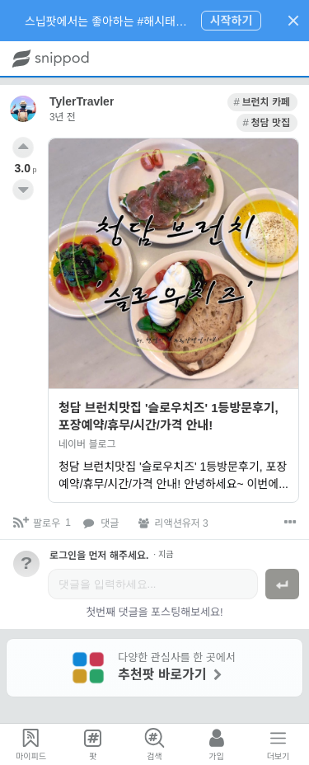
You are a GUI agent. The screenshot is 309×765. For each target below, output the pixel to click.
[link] (200, 102)
